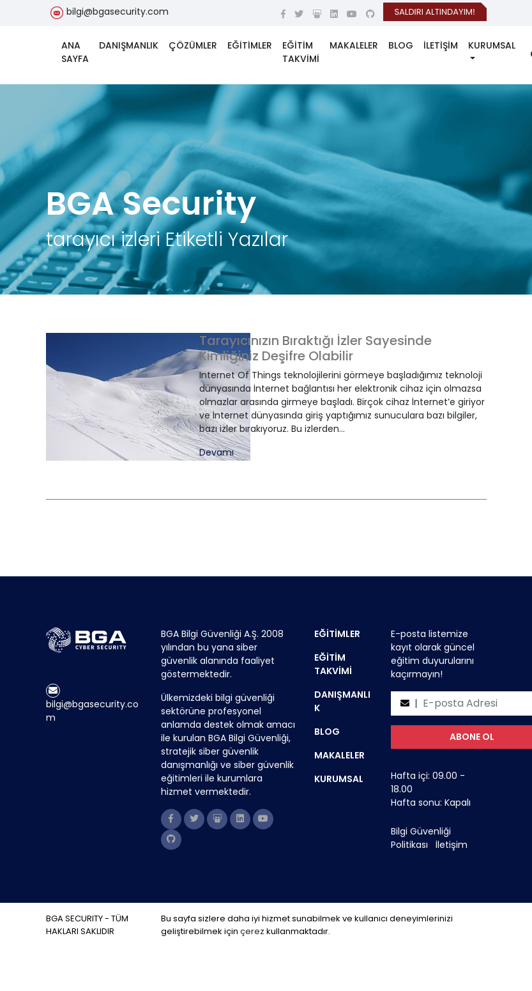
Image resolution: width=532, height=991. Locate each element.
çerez (252, 931)
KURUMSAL (491, 45)
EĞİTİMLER (249, 45)
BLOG (400, 45)
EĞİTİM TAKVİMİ (300, 52)
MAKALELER (354, 45)
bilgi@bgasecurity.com (117, 11)
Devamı (216, 452)
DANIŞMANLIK (128, 45)
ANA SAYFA (75, 52)
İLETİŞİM (440, 45)
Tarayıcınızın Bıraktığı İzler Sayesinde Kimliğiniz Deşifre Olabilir (315, 348)
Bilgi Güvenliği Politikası (421, 838)
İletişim (451, 844)
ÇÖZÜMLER (193, 45)
